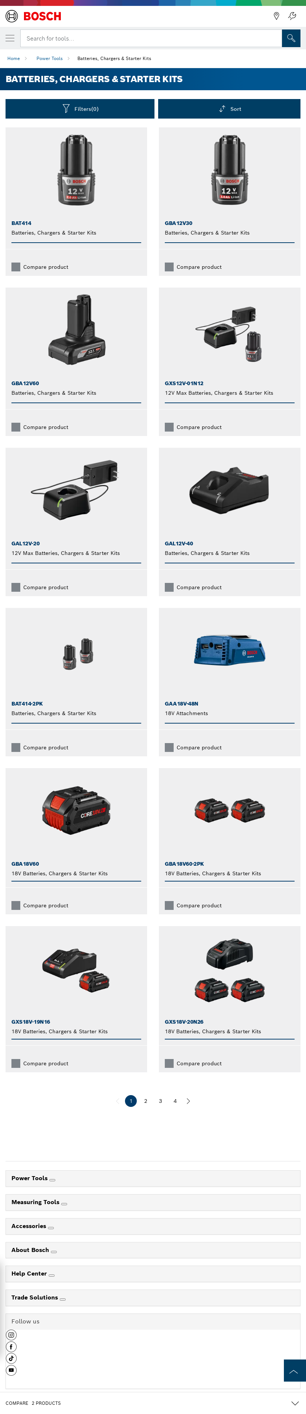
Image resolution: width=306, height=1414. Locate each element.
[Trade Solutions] (63, 1299)
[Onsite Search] (291, 38)
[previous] (118, 1101)
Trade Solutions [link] (35, 1297)
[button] (11, 1337)
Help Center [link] (30, 1273)
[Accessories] (51, 1228)
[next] (188, 1101)
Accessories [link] (29, 1226)
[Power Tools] (52, 1180)
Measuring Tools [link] (36, 1202)
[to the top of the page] (295, 1371)
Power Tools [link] (30, 1178)
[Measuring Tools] (64, 1204)
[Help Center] (52, 1275)
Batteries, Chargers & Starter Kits (114, 58)
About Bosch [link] (31, 1250)
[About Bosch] (54, 1252)
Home (13, 58)
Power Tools (49, 58)
